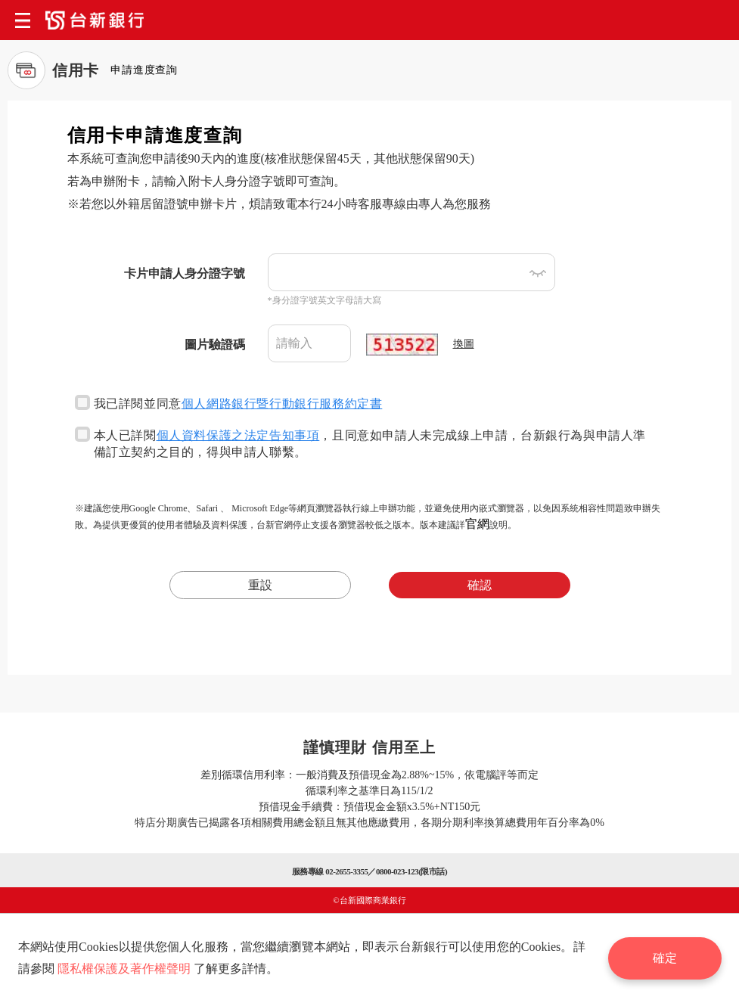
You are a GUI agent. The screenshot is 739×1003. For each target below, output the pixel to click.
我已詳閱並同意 (229, 402)
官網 (477, 523)
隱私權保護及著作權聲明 (124, 968)
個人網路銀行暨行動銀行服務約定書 (282, 403)
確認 (479, 585)
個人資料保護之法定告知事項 (238, 435)
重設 (260, 585)
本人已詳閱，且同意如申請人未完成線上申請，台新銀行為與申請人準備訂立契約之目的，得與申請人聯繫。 (360, 442)
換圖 (463, 343)
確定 (665, 958)
